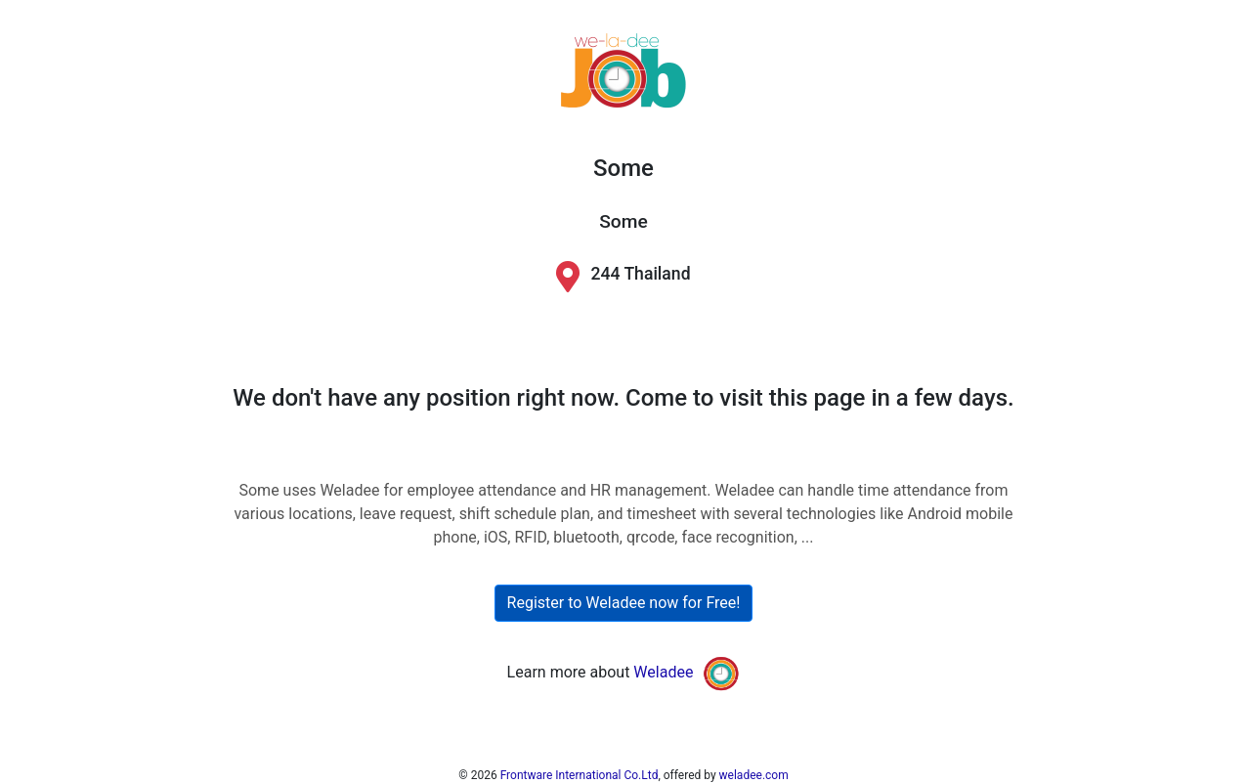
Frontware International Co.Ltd (579, 775)
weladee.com (754, 775)
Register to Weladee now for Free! (624, 602)
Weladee (663, 672)
